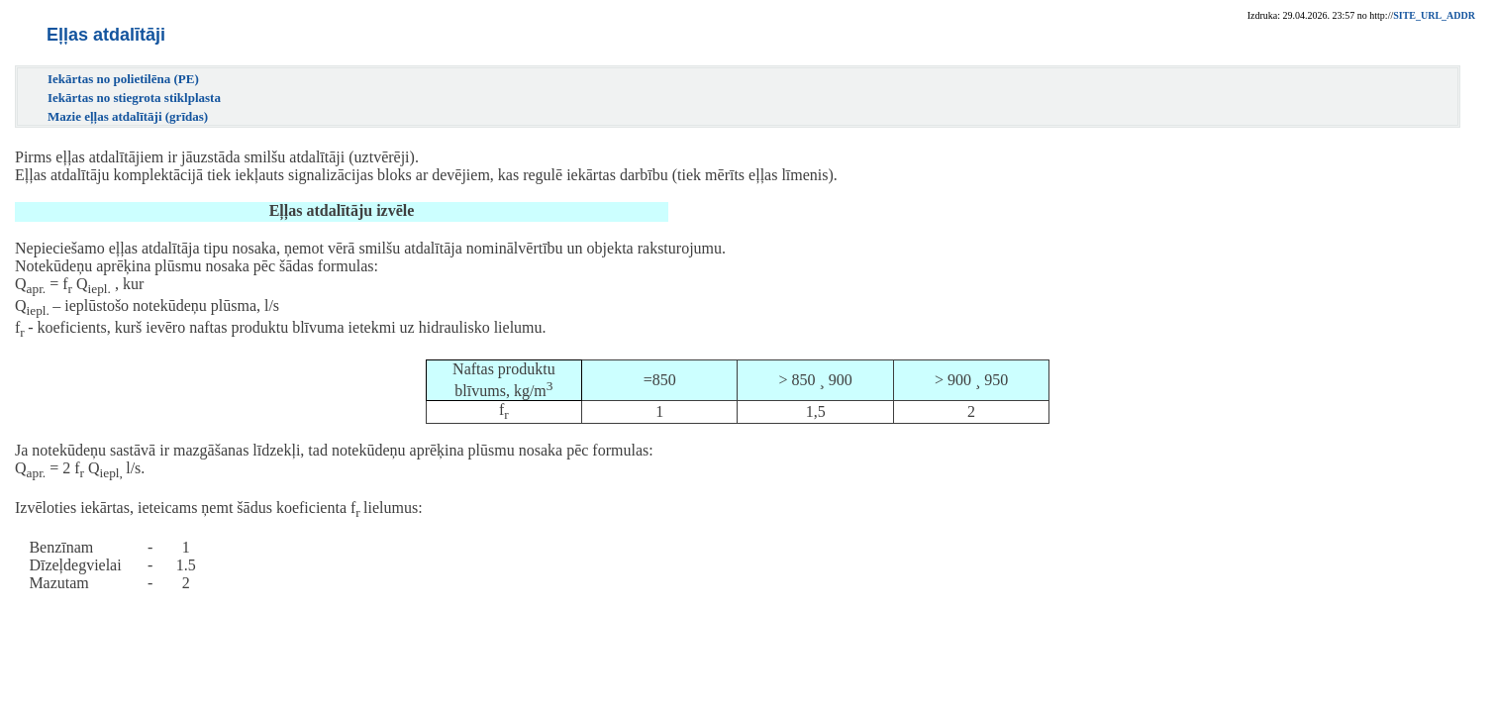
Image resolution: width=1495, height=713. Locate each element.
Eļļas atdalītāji (106, 35)
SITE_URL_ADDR (1434, 15)
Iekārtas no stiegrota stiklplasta (134, 97)
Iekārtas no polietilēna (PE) (123, 78)
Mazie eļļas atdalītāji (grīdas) (128, 116)
